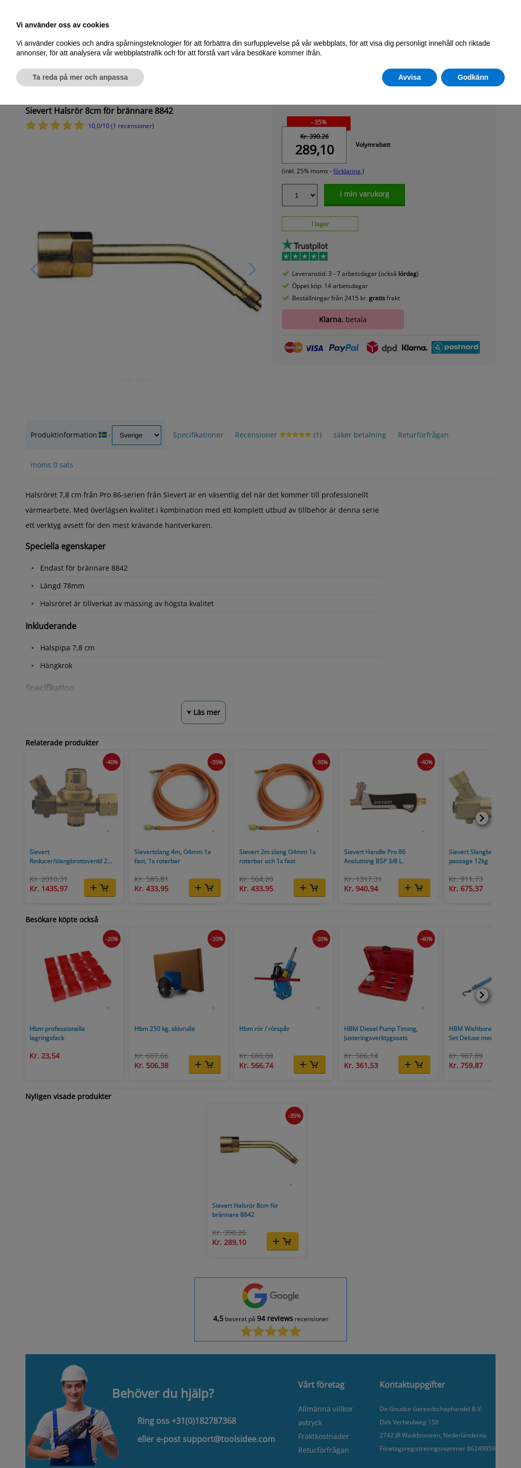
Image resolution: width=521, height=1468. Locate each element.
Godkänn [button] (472, 77)
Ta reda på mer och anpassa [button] (80, 77)
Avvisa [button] (409, 77)
